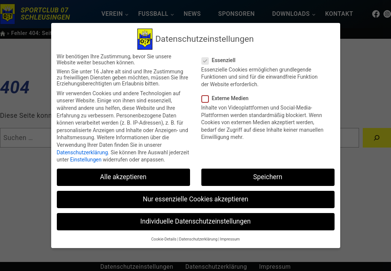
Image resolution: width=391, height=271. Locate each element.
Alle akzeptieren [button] (123, 177)
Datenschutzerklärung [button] (198, 239)
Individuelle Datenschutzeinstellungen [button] (195, 221)
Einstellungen (86, 160)
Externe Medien (228, 98)
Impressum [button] (230, 239)
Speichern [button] (267, 177)
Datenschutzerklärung (82, 152)
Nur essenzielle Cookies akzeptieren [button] (195, 199)
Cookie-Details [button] (163, 239)
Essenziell (221, 60)
